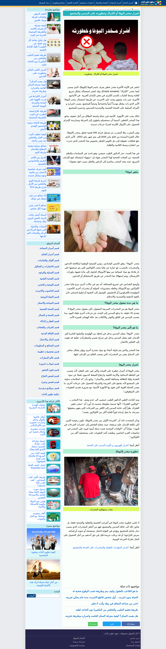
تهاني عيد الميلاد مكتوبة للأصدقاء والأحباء (37, 504)
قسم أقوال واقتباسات (48, 260)
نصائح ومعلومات (58, 3)
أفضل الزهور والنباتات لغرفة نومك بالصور (39, 17)
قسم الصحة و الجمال (48, 315)
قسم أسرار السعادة (49, 248)
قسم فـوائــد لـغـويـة (49, 364)
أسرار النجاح (128, 3)
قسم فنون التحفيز (50, 370)
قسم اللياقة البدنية (50, 333)
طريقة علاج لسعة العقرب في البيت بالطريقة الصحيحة (37, 114)
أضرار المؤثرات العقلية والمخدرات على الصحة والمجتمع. (101, 547)
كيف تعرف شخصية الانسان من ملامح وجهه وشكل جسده (37, 172)
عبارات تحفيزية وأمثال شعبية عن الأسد (37, 432)
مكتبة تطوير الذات (50, 394)
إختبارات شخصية (87, 3)
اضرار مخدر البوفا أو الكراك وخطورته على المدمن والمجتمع (104, 13)
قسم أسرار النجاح (50, 254)
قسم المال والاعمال (49, 339)
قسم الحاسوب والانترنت (47, 291)
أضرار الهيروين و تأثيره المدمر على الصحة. (107, 445)
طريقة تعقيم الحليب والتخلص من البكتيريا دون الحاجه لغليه (107, 609)
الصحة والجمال (101, 3)
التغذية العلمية (72, 3)
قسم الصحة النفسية (49, 309)
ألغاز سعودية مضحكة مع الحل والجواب (37, 516)
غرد (112, 624)
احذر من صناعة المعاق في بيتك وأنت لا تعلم (114, 603)
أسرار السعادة (115, 3)
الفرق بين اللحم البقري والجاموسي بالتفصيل (37, 160)
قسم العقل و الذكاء (49, 321)
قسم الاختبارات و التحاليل (46, 266)
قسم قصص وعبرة (50, 382)
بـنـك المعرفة (44, 3)
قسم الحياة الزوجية (49, 297)
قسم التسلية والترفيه (49, 272)
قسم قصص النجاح (50, 376)
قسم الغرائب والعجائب (48, 327)
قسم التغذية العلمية (49, 278)
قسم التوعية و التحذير (48, 284)
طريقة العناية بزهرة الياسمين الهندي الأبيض (36, 125)
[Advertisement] (101, 192)
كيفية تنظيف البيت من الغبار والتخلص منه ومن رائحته (37, 137)
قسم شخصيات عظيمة (48, 351)
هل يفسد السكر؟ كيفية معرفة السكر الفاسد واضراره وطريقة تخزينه (101, 616)
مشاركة (131, 624)
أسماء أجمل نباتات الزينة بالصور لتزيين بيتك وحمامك (37, 218)
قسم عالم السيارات (49, 357)
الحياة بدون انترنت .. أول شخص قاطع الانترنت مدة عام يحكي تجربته (102, 597)
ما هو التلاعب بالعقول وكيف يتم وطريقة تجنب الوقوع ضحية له (105, 591)
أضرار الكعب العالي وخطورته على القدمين (36, 73)
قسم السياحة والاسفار (48, 303)
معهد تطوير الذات (111, 633)
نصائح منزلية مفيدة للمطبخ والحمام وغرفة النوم (37, 149)
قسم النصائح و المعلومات (46, 345)
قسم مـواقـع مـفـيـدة (49, 388)
